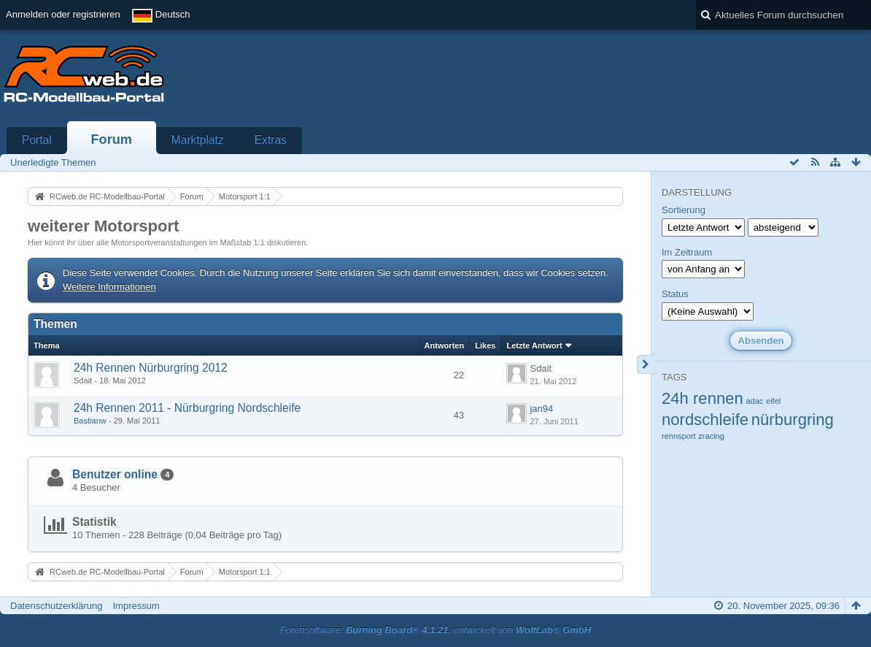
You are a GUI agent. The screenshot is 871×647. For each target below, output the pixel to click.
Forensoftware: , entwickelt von (435, 629)
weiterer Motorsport (103, 226)
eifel (773, 401)
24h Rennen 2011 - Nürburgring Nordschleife (187, 408)
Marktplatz (197, 140)
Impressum (135, 605)
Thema (47, 345)
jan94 (541, 408)
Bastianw (90, 420)
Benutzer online (115, 474)
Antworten (445, 345)
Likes (485, 345)
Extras (271, 140)
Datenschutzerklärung (56, 605)
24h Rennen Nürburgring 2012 (151, 367)
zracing (711, 436)
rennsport (679, 436)
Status (675, 293)
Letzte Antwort (534, 345)
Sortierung (683, 209)
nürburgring (792, 419)
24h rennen (702, 398)
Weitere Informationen (109, 286)
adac (754, 401)
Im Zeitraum (687, 252)
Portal (37, 140)
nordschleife (705, 419)
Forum (111, 139)
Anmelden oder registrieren (63, 14)
